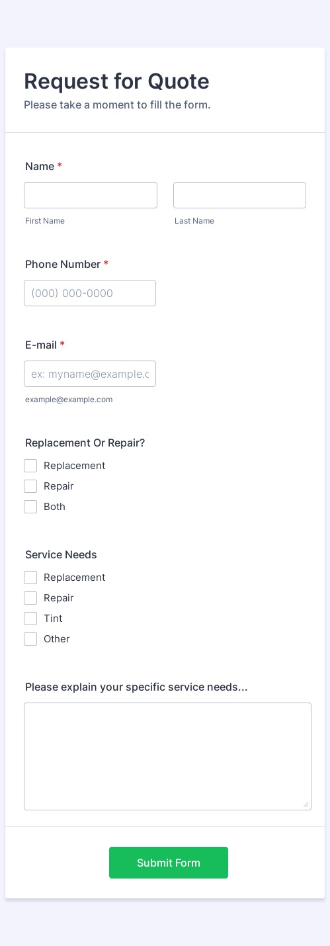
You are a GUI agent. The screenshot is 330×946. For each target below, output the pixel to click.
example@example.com (68, 399)
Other (57, 638)
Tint (53, 618)
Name (43, 166)
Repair (59, 486)
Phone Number (66, 264)
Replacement (74, 465)
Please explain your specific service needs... (136, 686)
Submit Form (168, 862)
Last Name (194, 221)
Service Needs (61, 554)
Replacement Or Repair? (85, 442)
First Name (45, 221)
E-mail (45, 344)
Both (54, 506)
